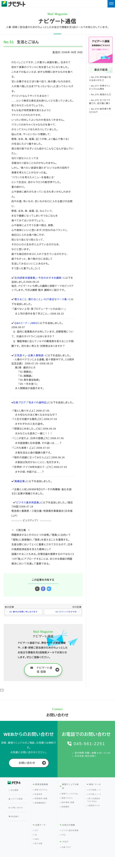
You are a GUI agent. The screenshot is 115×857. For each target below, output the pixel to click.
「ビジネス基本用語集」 (27, 502)
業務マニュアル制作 (70, 787)
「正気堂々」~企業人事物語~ (28, 355)
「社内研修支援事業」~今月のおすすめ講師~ (37, 278)
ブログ (65, 833)
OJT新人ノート (94, 795)
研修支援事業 (41, 785)
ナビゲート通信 (57, 21)
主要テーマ (40, 816)
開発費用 (64, 807)
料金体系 (37, 795)
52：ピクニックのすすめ (65, 612)
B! (49, 589)
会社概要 (14, 790)
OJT (35, 821)
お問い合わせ (27, 763)
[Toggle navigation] (111, 3)
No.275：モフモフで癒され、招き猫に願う (99, 102)
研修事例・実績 (40, 799)
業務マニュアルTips (69, 794)
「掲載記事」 (19, 481)
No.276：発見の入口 (101, 94)
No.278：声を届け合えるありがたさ (100, 78)
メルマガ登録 (16, 795)
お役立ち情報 (68, 816)
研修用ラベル (93, 806)
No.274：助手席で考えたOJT (100, 110)
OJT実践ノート (94, 790)
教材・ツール (94, 785)
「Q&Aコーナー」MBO (25, 323)
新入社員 (37, 834)
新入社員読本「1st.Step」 (93, 800)
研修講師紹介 (39, 803)
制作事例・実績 (67, 803)
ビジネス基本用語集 (69, 821)
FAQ (63, 826)
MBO (36, 830)
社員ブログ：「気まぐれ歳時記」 (30, 402)
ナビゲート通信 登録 (41, 670)
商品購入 (14, 806)
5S (35, 826)
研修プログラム (40, 790)
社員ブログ (65, 838)
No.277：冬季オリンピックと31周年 (99, 87)
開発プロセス (66, 799)
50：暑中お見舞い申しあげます (24, 612)
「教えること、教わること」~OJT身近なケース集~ (40, 299)
